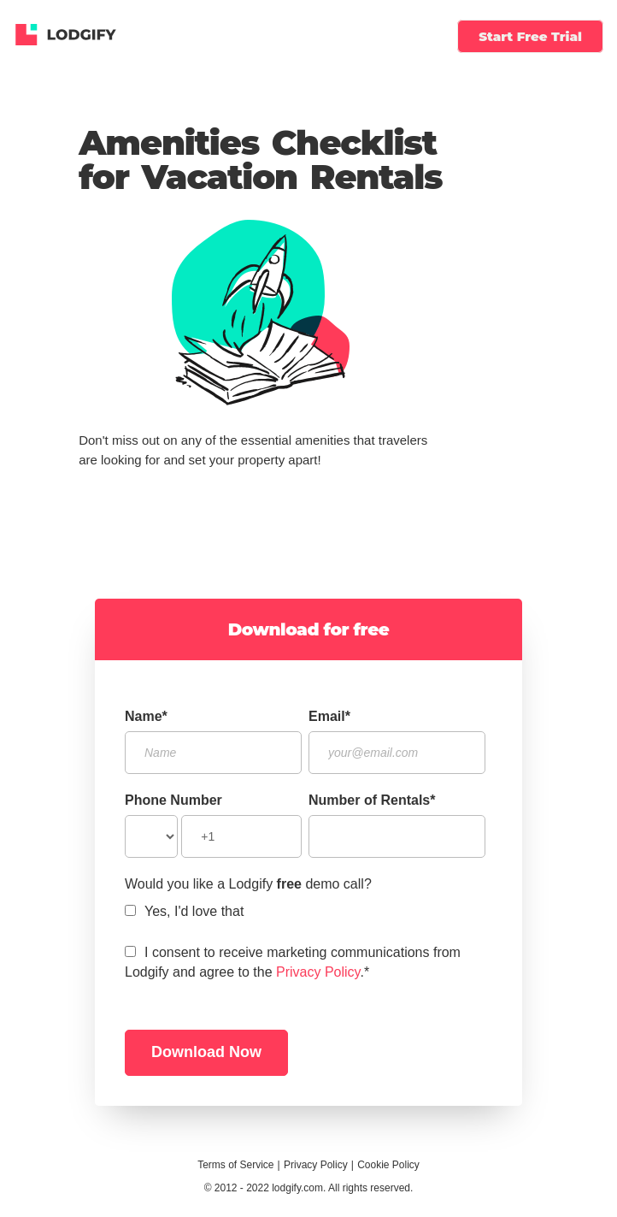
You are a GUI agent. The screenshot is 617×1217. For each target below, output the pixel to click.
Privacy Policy (318, 972)
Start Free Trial (530, 36)
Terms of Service (235, 1165)
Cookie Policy (388, 1165)
